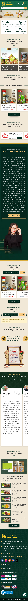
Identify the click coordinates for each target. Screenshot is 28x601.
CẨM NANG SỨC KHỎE (14, 453)
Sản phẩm (14, 267)
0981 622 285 (12, 553)
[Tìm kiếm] (25, 8)
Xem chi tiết (14, 215)
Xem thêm (14, 526)
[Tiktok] (17, 560)
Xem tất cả (14, 115)
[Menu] (26, 3)
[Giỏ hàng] (23, 4)
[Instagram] (6, 560)
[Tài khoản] (19, 4)
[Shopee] (9, 560)
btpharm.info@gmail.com (15, 556)
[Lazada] (13, 560)
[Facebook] (2, 560)
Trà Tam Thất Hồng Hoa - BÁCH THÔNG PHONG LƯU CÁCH (8, 107)
